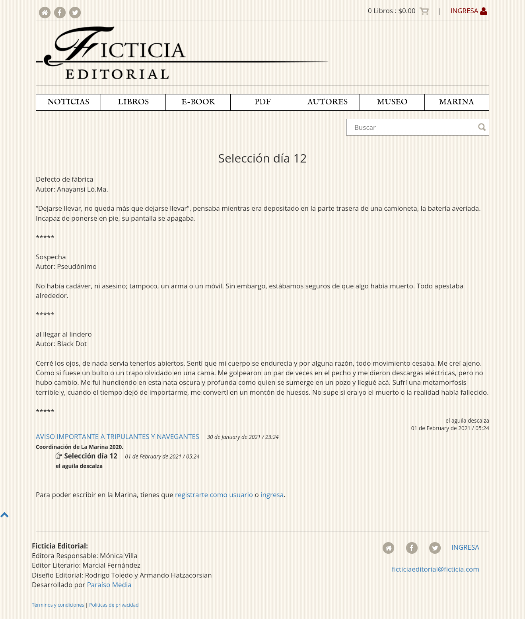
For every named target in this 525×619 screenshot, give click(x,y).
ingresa (272, 494)
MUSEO (392, 102)
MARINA (456, 102)
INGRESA (469, 10)
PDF (263, 102)
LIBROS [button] (133, 102)
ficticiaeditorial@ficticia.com (435, 569)
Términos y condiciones (58, 604)
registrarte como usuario (214, 494)
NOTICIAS (68, 102)
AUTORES (327, 102)
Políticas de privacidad (113, 604)
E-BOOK (198, 102)
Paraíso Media (109, 584)
